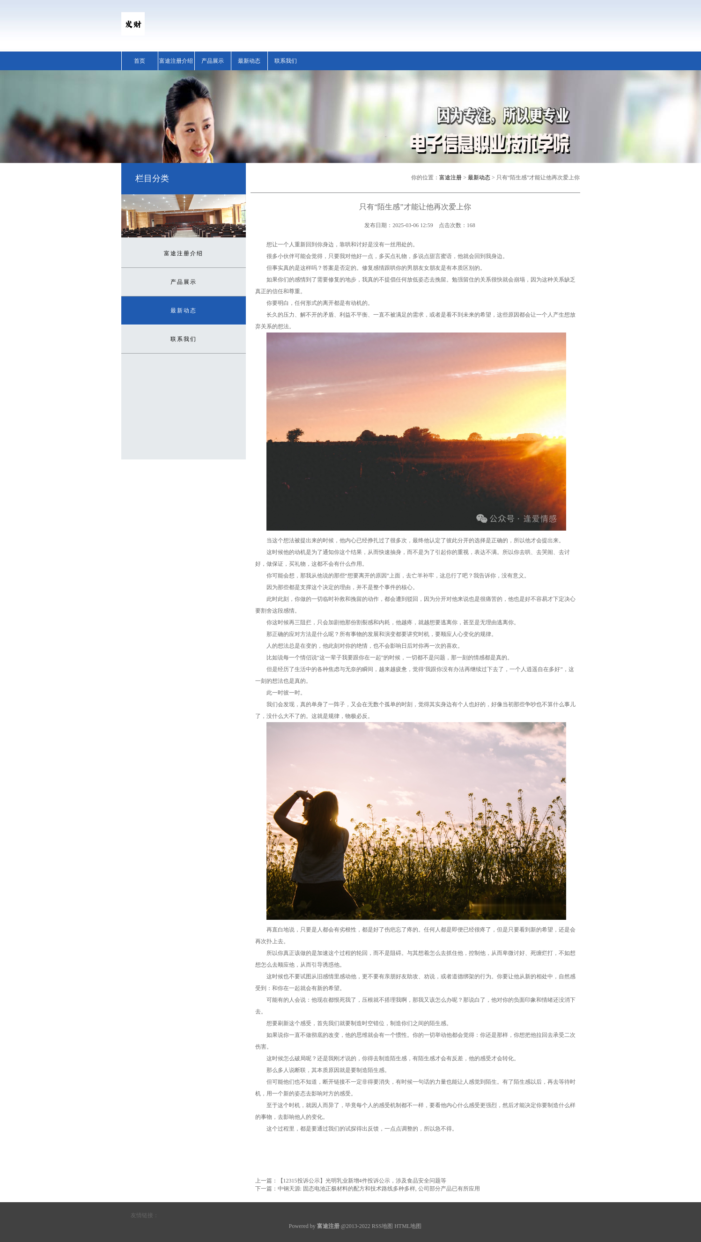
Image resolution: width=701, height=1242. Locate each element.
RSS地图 (382, 1226)
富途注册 (450, 177)
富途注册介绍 (176, 61)
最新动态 (249, 61)
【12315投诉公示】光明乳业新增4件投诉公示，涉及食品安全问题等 (362, 1180)
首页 (139, 61)
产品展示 (212, 61)
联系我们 (285, 61)
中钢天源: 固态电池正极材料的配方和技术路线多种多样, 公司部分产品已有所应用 (379, 1188)
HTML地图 (407, 1226)
